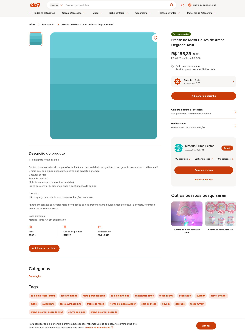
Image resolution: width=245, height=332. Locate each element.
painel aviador (218, 295)
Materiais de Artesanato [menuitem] (201, 13)
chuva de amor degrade (104, 312)
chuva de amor (76, 312)
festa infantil (166, 295)
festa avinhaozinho (70, 304)
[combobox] (56, 5)
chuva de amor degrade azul (47, 312)
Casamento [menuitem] (143, 13)
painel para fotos (144, 295)
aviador (200, 295)
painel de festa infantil (43, 295)
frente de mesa (95, 304)
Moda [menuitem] (97, 13)
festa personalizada (94, 295)
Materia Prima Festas (199, 146)
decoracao (185, 295)
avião (34, 304)
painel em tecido (120, 295)
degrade (180, 304)
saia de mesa (148, 304)
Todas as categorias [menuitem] (44, 13)
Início (34, 24)
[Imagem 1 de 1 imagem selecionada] (35, 39)
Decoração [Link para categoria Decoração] (35, 276)
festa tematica (69, 295)
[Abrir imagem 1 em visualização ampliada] (103, 85)
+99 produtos (182, 158)
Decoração (50, 24)
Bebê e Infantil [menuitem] (118, 13)
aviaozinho (48, 304)
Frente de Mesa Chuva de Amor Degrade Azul (87, 24)
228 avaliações (204, 158)
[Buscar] (117, 5)
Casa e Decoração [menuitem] (73, 13)
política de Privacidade (99, 327)
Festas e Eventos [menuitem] (169, 13)
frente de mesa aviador (123, 304)
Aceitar (206, 325)
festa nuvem (197, 304)
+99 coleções (225, 158)
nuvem (166, 304)
